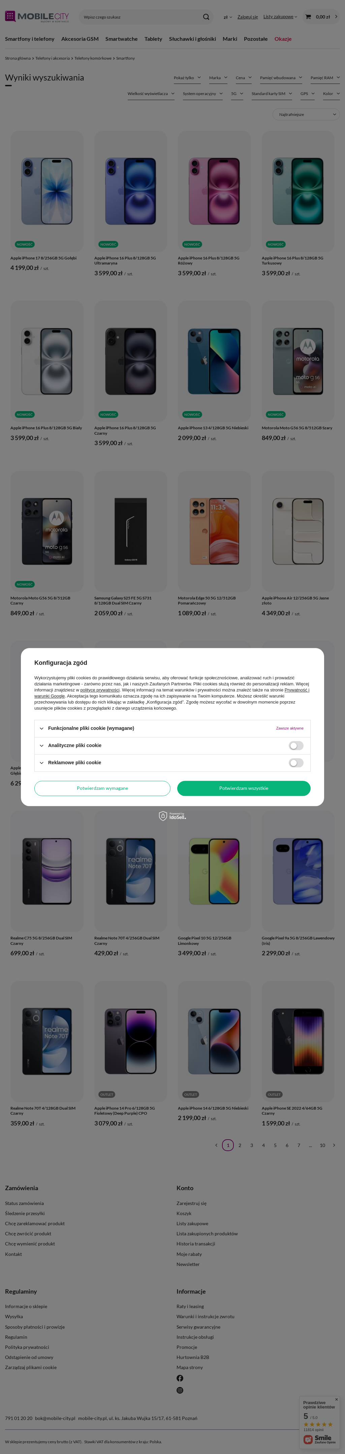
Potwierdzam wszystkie (243, 788)
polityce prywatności (100, 689)
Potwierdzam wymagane (102, 788)
